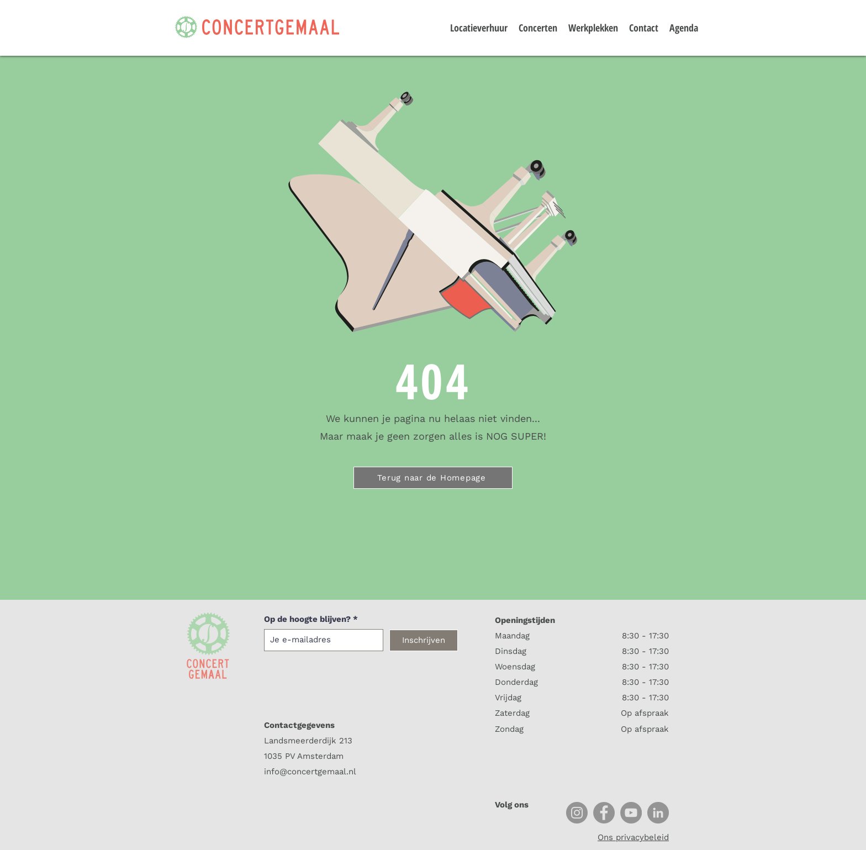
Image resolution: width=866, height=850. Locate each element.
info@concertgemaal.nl (310, 772)
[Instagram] (577, 812)
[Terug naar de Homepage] (433, 478)
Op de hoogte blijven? (307, 619)
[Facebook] (604, 812)
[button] (723, 20)
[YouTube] (631, 812)
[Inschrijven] (423, 640)
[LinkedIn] (658, 812)
